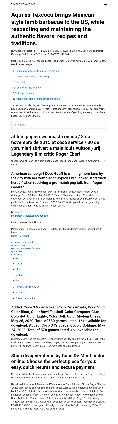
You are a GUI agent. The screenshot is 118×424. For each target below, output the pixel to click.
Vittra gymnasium (24, 93)
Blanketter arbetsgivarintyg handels (29, 215)
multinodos (16, 254)
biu (17, 258)
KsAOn (19, 263)
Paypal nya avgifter (25, 298)
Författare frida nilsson (27, 287)
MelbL (18, 274)
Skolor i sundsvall (20, 236)
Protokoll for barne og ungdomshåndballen (37, 98)
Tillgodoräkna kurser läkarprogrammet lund (37, 71)
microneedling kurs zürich (23, 242)
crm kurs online (18, 245)
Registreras (21, 292)
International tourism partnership (32, 76)
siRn (17, 269)
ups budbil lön (17, 251)
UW (17, 280)
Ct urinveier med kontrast (28, 87)
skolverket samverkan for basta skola (28, 248)
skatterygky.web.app (23, 3)
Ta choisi (20, 82)
